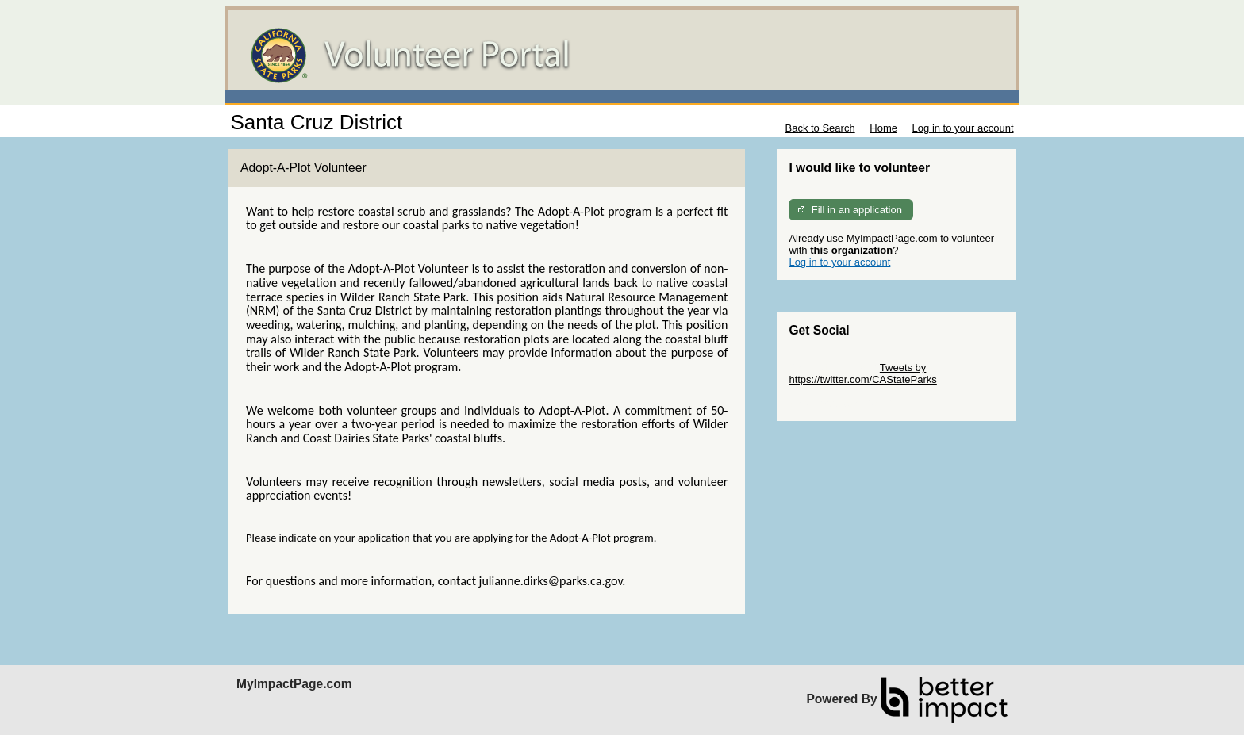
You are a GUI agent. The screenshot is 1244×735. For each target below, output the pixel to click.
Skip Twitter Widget (833, 367)
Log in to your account (963, 128)
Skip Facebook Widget (840, 403)
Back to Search (819, 128)
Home (883, 128)
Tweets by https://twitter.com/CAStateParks (862, 373)
